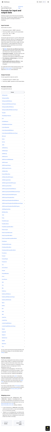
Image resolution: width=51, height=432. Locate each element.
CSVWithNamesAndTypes (7, 124)
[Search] (41, 2)
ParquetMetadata (5, 273)
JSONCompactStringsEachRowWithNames (10, 200)
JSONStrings (4, 153)
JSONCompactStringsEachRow (8, 197)
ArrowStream (4, 279)
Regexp (3, 329)
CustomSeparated (5, 127)
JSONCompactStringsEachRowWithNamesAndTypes (12, 203)
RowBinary (4, 291)
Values (3, 139)
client (15, 375)
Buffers (3, 305)
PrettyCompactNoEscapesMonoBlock (9, 238)
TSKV (3, 215)
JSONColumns (5, 156)
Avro (3, 264)
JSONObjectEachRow (6, 209)
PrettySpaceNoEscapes (6, 244)
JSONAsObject (5, 150)
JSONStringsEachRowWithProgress (9, 182)
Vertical (3, 141)
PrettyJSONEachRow (6, 174)
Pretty (3, 217)
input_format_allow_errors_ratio (7, 404)
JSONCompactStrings (6, 165)
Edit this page (20, 7)
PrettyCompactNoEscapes (7, 232)
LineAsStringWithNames (6, 323)
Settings (2, 352)
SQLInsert (4, 136)
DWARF (3, 340)
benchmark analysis (8, 68)
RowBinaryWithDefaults (6, 299)
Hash (3, 311)
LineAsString (4, 320)
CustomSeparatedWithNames (8, 130)
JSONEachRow (5, 171)
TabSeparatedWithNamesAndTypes (9, 103)
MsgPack (4, 334)
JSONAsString (5, 147)
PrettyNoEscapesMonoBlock (7, 226)
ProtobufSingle (5, 258)
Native (5, 49)
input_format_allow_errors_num (7, 403)
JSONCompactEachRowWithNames (9, 188)
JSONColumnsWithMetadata (7, 159)
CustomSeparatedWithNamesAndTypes (10, 133)
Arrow (3, 276)
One (3, 285)
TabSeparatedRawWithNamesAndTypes (10, 109)
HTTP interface (17, 385)
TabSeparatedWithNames (7, 101)
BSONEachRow (5, 212)
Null (2, 308)
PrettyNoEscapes (5, 220)
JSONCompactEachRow (6, 185)
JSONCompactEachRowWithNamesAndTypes (11, 191)
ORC (3, 282)
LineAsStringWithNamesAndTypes (8, 326)
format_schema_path (15, 388)
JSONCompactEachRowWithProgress (9, 194)
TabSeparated (4, 95)
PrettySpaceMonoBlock (6, 247)
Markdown (4, 343)
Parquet (3, 270)
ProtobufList (4, 261)
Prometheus (4, 253)
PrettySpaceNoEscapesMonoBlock (9, 250)
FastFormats (8, 69)
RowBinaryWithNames (6, 293)
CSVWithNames (5, 121)
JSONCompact (5, 162)
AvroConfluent (5, 267)
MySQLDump (4, 337)
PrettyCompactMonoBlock (7, 235)
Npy (3, 288)
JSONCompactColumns (6, 168)
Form (3, 346)
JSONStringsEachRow (6, 179)
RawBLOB (4, 331)
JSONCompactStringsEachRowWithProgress (11, 206)
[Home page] (1, 6)
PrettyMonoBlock (5, 223)
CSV (3, 118)
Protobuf (3, 255)
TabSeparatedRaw (5, 98)
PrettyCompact (5, 229)
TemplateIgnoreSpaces (6, 115)
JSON (3, 144)
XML (3, 314)
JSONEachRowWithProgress (7, 177)
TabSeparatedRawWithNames (8, 106)
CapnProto (4, 317)
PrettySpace (4, 241)
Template (4, 112)
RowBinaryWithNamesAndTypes (8, 296)
